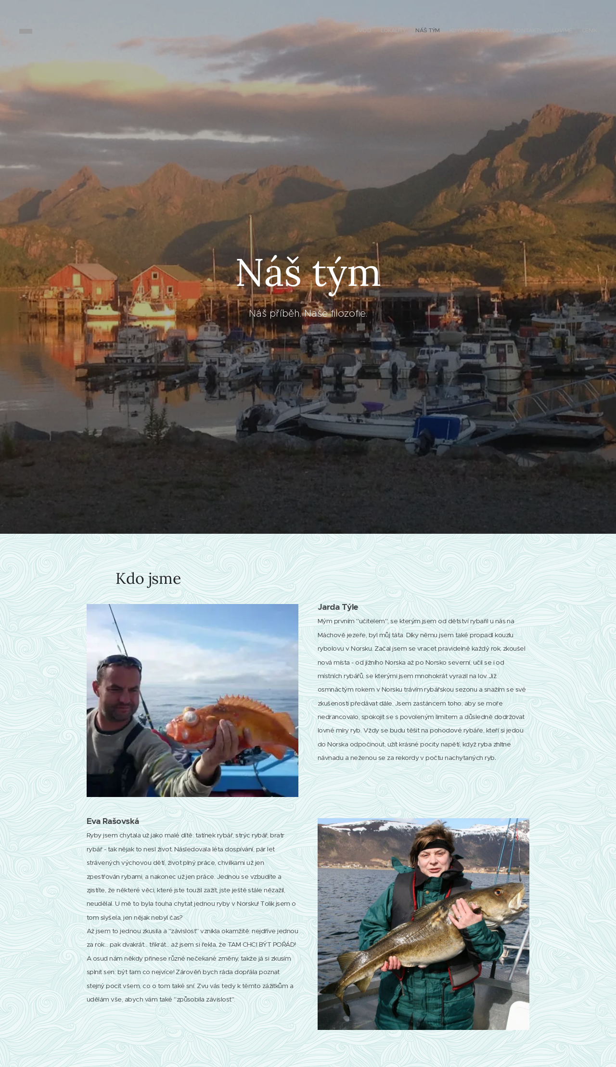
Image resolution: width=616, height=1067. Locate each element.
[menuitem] (540, 31)
